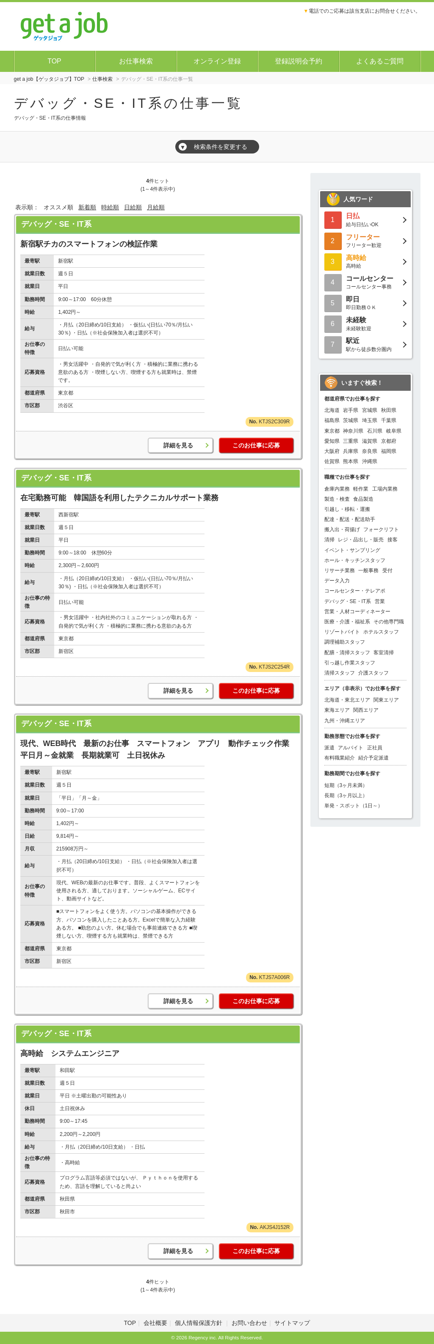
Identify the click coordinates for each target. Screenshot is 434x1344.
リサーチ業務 (339, 570)
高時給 (365, 261)
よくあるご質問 (380, 61)
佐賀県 (332, 461)
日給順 (133, 207)
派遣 (329, 748)
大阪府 (332, 451)
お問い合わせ (249, 1322)
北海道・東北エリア (347, 700)
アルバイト (350, 748)
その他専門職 (388, 622)
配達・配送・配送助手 (349, 519)
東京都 (332, 431)
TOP (54, 61)
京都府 (388, 441)
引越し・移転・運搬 (347, 509)
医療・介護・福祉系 (347, 622)
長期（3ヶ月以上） (346, 795)
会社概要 (155, 1322)
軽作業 (360, 489)
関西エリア (366, 710)
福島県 (332, 420)
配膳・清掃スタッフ (347, 653)
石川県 (374, 431)
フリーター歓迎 (365, 240)
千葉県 (388, 420)
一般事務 (368, 570)
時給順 (110, 207)
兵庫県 (350, 451)
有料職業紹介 (339, 758)
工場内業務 (385, 489)
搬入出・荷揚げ (342, 529)
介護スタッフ (373, 673)
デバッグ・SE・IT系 (56, 224)
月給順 (156, 207)
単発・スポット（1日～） (353, 806)
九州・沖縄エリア (344, 721)
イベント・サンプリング (352, 550)
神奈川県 (353, 431)
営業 (380, 601)
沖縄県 (369, 461)
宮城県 (369, 410)
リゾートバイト (342, 632)
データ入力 (337, 581)
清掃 (329, 540)
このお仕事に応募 (256, 445)
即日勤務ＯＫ (365, 302)
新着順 (87, 207)
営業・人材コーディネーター (357, 611)
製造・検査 (337, 499)
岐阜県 (393, 431)
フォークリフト (381, 529)
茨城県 (350, 420)
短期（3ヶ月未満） (346, 785)
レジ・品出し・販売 (361, 540)
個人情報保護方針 (199, 1322)
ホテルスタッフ (381, 632)
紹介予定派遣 (373, 758)
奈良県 (369, 451)
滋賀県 (369, 441)
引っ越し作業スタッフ (349, 663)
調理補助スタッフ (344, 642)
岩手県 (350, 410)
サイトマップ (292, 1322)
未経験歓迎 (365, 323)
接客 (392, 540)
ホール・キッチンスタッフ (354, 560)
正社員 (374, 748)
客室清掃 (383, 653)
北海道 (332, 410)
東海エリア (337, 710)
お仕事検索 (136, 61)
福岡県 (388, 451)
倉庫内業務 (337, 489)
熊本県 (350, 461)
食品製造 (363, 499)
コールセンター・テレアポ (354, 591)
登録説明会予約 (298, 61)
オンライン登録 (217, 61)
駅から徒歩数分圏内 (365, 344)
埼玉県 (369, 420)
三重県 (350, 441)
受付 (387, 570)
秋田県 (388, 410)
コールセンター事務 (365, 282)
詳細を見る (178, 445)
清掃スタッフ (339, 673)
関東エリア (386, 700)
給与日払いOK (365, 219)
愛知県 (332, 441)
